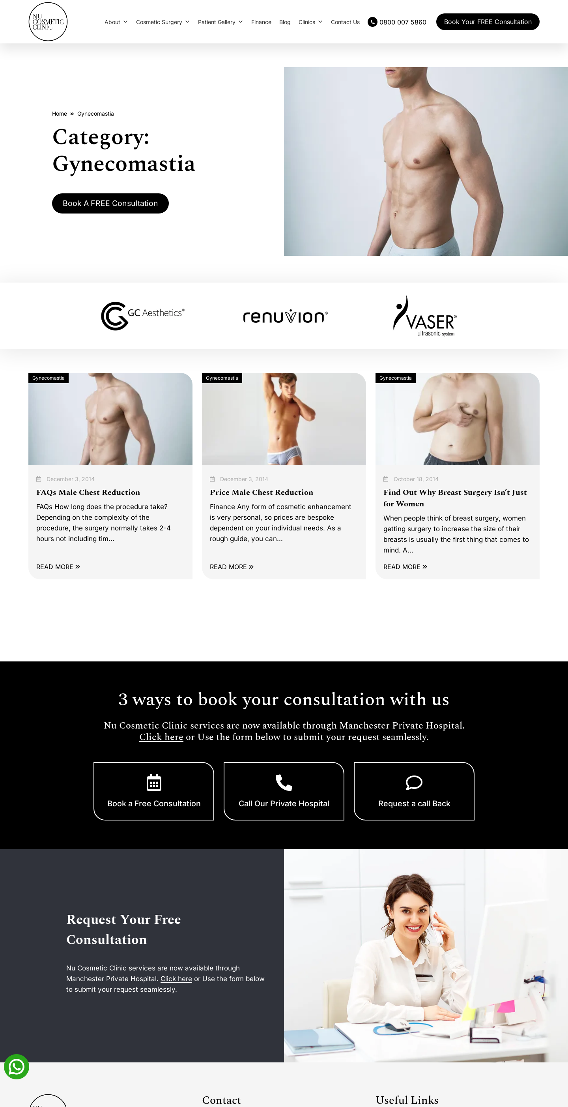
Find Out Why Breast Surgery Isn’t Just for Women (455, 498)
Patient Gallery (220, 22)
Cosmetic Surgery (163, 22)
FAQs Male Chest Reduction (88, 492)
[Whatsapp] (16, 1066)
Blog (285, 22)
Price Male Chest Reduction (261, 492)
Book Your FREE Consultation (488, 22)
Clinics (311, 22)
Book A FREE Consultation (112, 203)
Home (59, 113)
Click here (161, 737)
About (116, 22)
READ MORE (58, 567)
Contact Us (345, 22)
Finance (261, 22)
